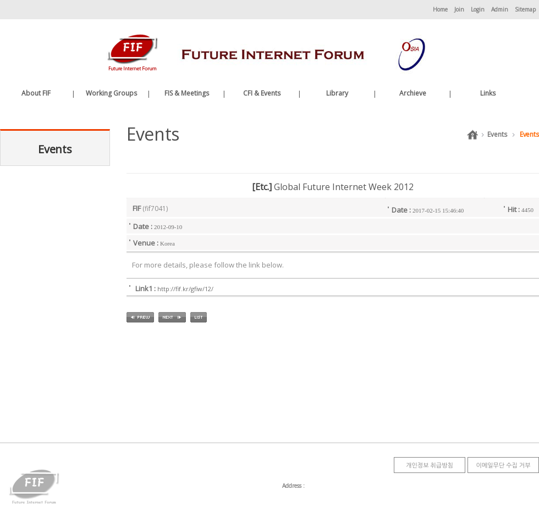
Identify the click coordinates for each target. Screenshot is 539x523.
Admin (499, 9)
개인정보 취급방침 (429, 465)
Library (337, 93)
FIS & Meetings (186, 93)
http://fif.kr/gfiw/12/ (185, 289)
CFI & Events (261, 93)
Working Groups (111, 93)
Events (497, 134)
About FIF (36, 93)
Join (459, 9)
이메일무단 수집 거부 (503, 465)
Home (440, 9)
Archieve (412, 93)
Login (478, 9)
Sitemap (525, 9)
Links (488, 93)
